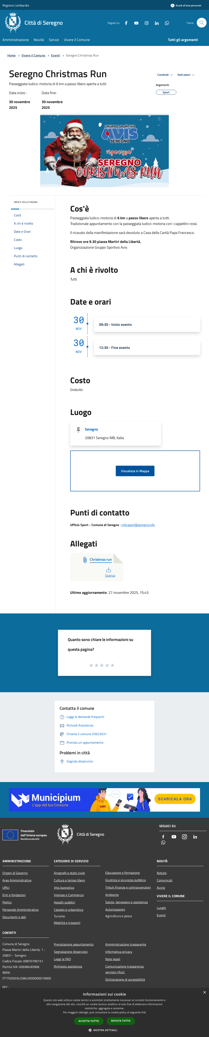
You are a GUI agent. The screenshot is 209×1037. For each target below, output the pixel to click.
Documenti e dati (14, 917)
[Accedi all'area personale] (186, 5)
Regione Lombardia (15, 5)
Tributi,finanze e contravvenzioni (128, 887)
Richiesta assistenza (68, 966)
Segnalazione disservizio (71, 951)
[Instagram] (145, 22)
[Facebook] (124, 22)
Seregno (91, 429)
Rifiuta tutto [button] (121, 1021)
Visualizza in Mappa (135, 470)
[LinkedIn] (155, 22)
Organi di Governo (15, 872)
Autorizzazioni (115, 909)
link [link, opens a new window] (144, 1012)
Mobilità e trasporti (67, 922)
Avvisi (161, 887)
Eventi (55, 55)
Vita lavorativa (64, 887)
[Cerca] (202, 23)
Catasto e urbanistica (68, 909)
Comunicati (164, 880)
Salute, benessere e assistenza (126, 902)
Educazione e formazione (122, 872)
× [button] (204, 992)
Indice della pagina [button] (25, 202)
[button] (104, 1030)
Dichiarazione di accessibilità (125, 979)
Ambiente (112, 894)
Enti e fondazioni (14, 894)
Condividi (165, 74)
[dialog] (104, 1012)
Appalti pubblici (64, 902)
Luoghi (161, 907)
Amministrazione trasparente (125, 944)
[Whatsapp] (165, 22)
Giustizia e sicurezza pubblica (125, 880)
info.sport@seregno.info (138, 524)
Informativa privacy (118, 951)
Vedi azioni (186, 74)
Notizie (162, 872)
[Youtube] (135, 22)
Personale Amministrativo (20, 909)
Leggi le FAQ (62, 959)
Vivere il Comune (33, 55)
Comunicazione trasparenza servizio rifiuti (124, 969)
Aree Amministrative (16, 880)
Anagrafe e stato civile (69, 872)
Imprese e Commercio (69, 894)
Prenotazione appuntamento (73, 944)
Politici (7, 902)
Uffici (6, 887)
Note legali (112, 959)
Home (11, 55)
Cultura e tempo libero (69, 880)
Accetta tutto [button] (89, 1021)
